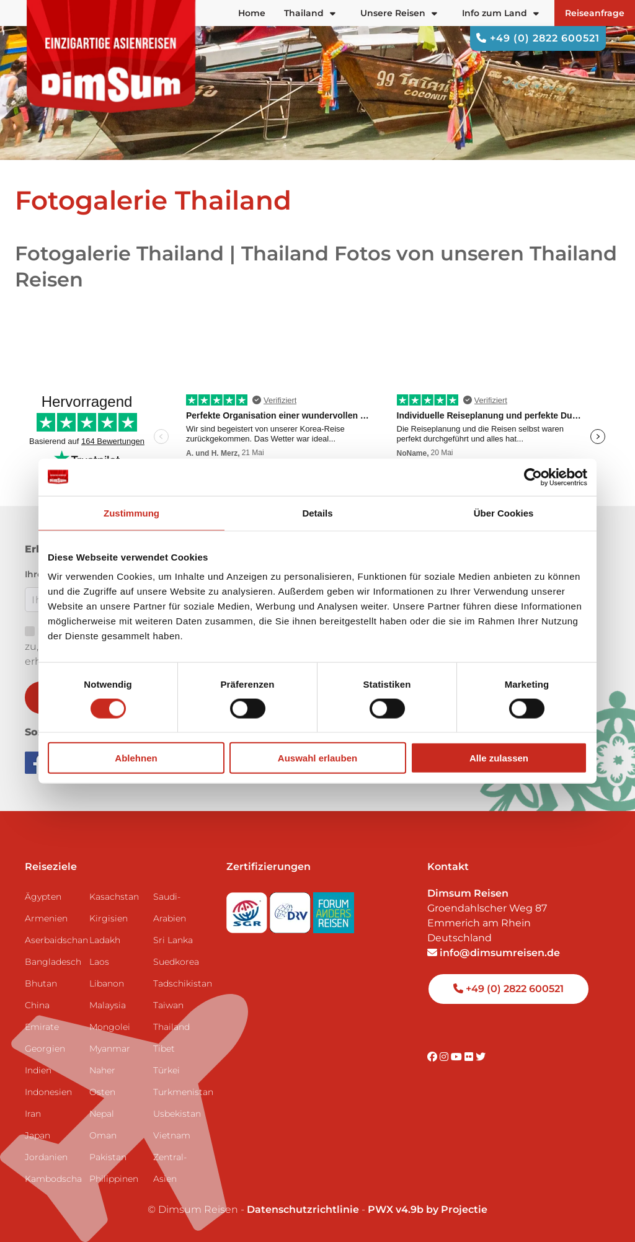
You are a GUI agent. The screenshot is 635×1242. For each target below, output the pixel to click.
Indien (38, 1070)
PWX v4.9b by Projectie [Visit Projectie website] (427, 1209)
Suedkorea (176, 961)
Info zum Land (500, 13)
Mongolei (109, 1026)
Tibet (164, 1048)
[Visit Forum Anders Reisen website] (333, 909)
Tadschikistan (180, 983)
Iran (33, 1113)
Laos (99, 961)
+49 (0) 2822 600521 (538, 38)
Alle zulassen (498, 758)
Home (251, 13)
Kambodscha (52, 1178)
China (37, 1005)
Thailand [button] (309, 13)
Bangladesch (52, 961)
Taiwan (168, 1005)
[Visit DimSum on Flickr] (470, 1057)
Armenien (46, 918)
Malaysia (107, 1005)
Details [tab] (317, 512)
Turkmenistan (180, 1092)
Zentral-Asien (170, 1167)
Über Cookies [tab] (504, 512)
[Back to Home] (112, 56)
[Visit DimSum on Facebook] (37, 762)
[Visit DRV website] (291, 909)
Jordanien (46, 1157)
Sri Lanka (173, 940)
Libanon (106, 983)
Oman (103, 1135)
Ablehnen (136, 758)
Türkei (166, 1070)
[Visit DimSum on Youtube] (457, 1057)
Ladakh (104, 940)
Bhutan (41, 983)
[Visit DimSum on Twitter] (481, 1057)
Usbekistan (177, 1113)
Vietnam (171, 1135)
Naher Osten (102, 1081)
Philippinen (113, 1178)
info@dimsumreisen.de (493, 953)
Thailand (171, 1026)
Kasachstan (114, 896)
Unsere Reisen (398, 13)
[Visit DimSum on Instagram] (445, 1057)
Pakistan (108, 1157)
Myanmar (109, 1048)
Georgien (45, 1048)
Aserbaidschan (52, 940)
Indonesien (48, 1092)
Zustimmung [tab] (131, 512)
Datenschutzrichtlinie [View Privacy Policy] (303, 1209)
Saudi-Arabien (169, 907)
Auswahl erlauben (317, 758)
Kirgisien (108, 918)
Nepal (101, 1113)
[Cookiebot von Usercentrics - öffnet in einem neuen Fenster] (533, 477)
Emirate (42, 1026)
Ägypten (43, 896)
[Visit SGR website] (248, 909)
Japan (37, 1135)
